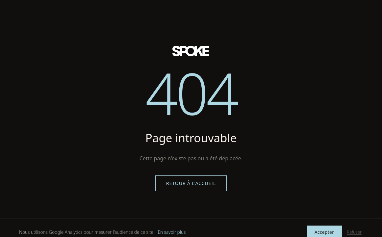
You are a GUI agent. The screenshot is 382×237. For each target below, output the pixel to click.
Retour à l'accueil (191, 183)
